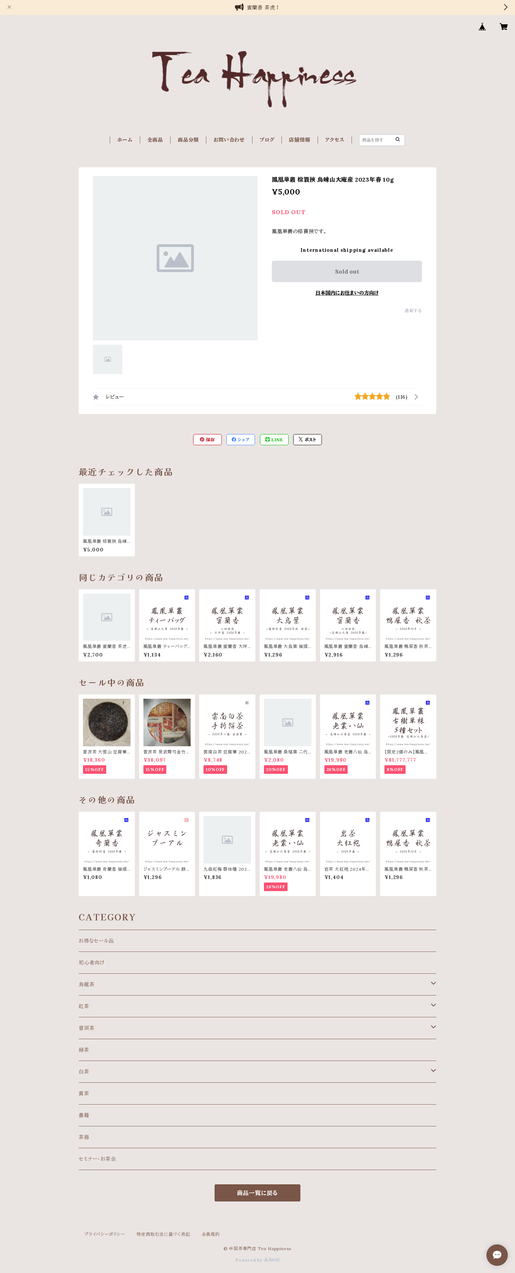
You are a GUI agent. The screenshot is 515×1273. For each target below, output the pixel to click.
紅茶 (84, 1006)
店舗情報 (299, 140)
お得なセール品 (96, 941)
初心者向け (92, 962)
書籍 (84, 1115)
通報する (413, 310)
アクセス (334, 140)
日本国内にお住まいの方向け (347, 293)
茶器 (84, 1137)
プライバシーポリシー (104, 1234)
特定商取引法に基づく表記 (163, 1234)
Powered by (257, 1260)
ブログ (267, 140)
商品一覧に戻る (257, 1192)
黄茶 (84, 1093)
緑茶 (84, 1050)
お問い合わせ (229, 140)
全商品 (155, 140)
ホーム (124, 140)
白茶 (84, 1071)
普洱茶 (86, 1028)
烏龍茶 (86, 984)
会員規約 (211, 1234)
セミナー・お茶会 (97, 1159)
